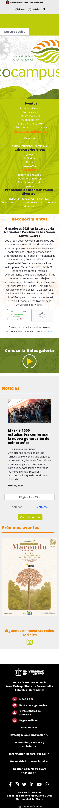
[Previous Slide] (6, 577)
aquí (50, 331)
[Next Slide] (53, 577)
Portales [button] (34, 9)
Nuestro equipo (14, 31)
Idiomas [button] (19, 9)
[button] (44, 9)
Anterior (17, 507)
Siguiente (42, 507)
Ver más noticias (30, 517)
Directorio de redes (29, 792)
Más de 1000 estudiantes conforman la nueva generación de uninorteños (29, 436)
